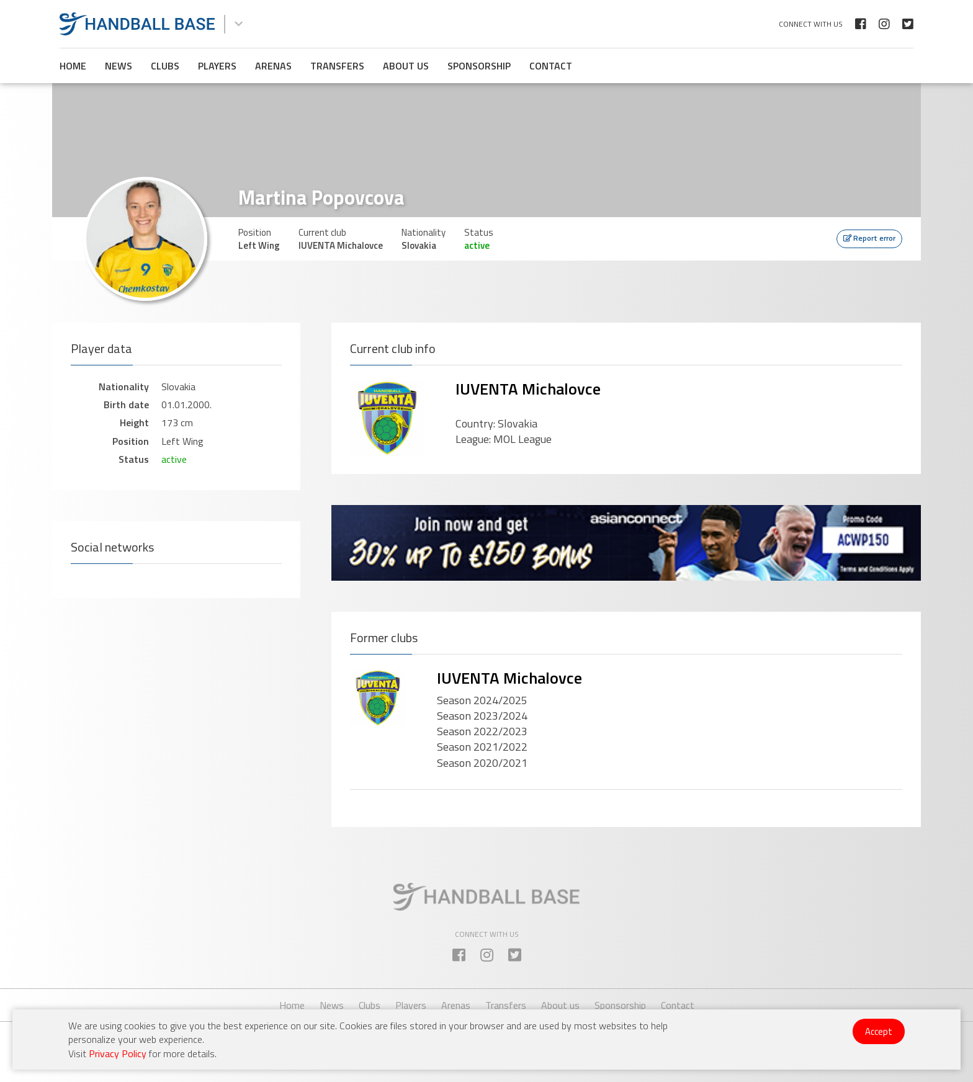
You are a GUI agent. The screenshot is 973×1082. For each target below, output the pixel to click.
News (118, 66)
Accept (878, 1031)
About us (406, 66)
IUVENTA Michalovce (528, 389)
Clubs (165, 66)
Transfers (337, 66)
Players (217, 66)
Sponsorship (479, 66)
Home (73, 66)
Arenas (273, 66)
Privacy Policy (117, 1053)
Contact (550, 66)
